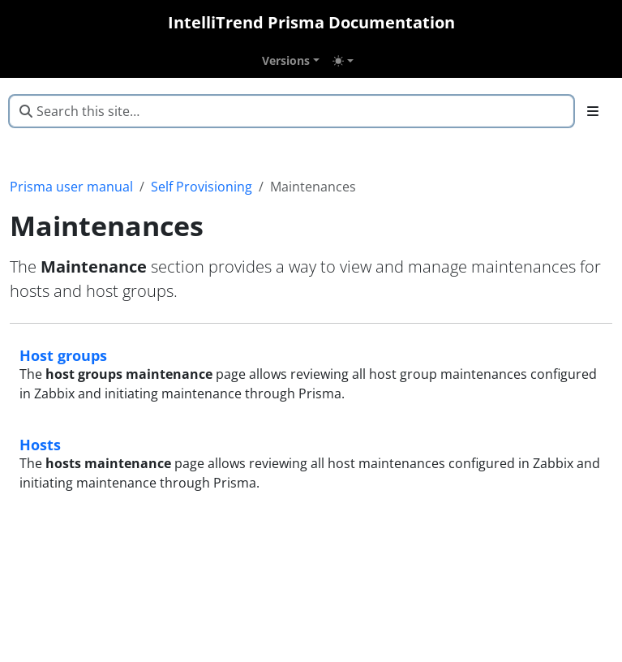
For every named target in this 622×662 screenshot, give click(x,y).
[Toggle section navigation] (592, 111)
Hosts (40, 444)
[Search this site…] (291, 111)
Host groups (63, 355)
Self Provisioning (201, 187)
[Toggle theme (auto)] (343, 60)
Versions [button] (286, 60)
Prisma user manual (71, 187)
